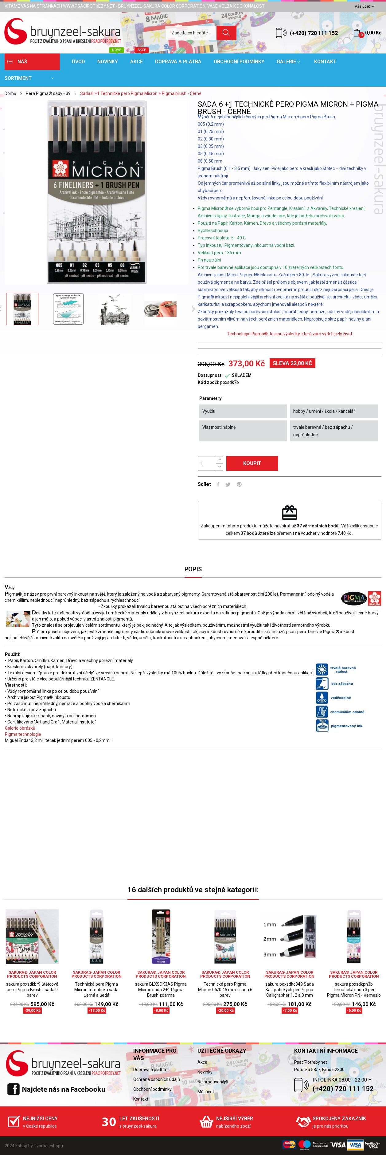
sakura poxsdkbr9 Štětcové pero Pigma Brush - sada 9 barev (32, 990)
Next (193, 309)
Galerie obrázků (20, 728)
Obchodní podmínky (152, 1089)
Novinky (204, 1072)
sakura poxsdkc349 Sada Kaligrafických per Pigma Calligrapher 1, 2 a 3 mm (289, 990)
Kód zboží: (208, 382)
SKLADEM (241, 375)
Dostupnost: (210, 375)
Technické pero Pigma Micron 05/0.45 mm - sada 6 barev (225, 990)
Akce (202, 1062)
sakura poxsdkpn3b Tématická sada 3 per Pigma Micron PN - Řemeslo (354, 990)
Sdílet (218, 484)
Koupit (252, 463)
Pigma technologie (23, 734)
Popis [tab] (193, 569)
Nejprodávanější (212, 1081)
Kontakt (140, 1099)
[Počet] (207, 463)
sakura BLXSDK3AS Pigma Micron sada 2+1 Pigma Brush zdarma (161, 990)
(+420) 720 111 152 (314, 33)
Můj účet (205, 1091)
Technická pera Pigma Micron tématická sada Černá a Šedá (96, 990)
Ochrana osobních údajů (156, 1079)
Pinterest (239, 484)
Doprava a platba (149, 1069)
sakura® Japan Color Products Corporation (32, 974)
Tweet (228, 484)
